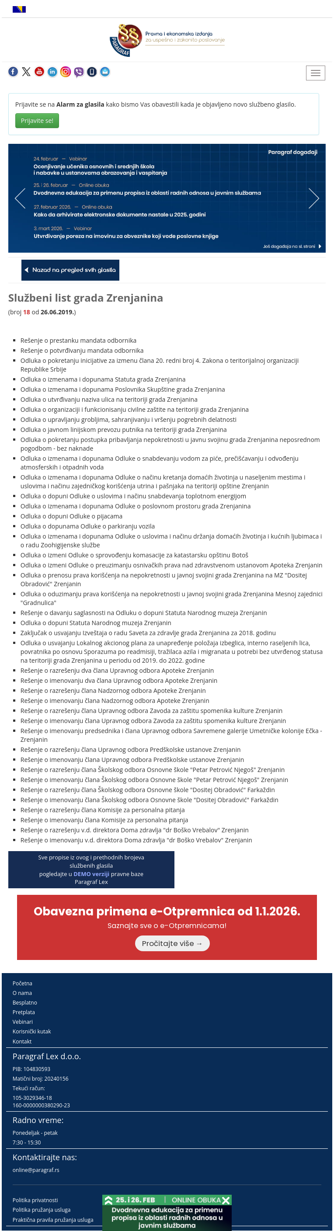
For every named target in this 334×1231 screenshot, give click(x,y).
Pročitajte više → (172, 943)
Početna (22, 983)
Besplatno (25, 1002)
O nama (22, 993)
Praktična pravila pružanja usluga (53, 1220)
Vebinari (23, 1022)
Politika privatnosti (35, 1200)
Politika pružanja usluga (42, 1210)
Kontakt (22, 1041)
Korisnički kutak (32, 1031)
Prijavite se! (37, 120)
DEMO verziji (91, 874)
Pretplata (24, 1012)
